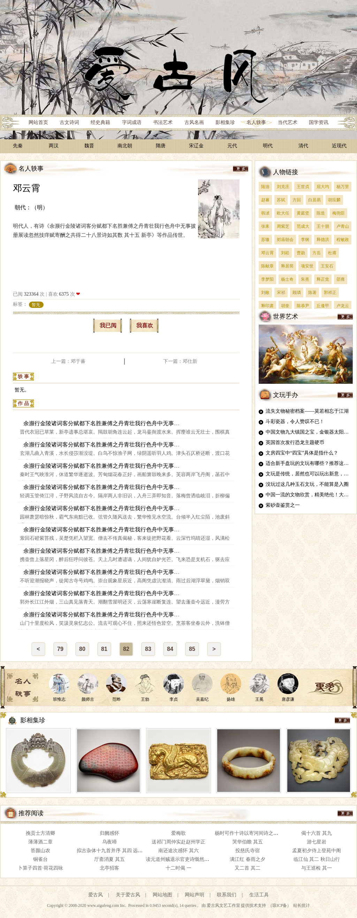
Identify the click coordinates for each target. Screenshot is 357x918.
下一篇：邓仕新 (180, 361)
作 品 (23, 403)
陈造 (321, 213)
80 (82, 649)
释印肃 (267, 305)
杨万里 (342, 186)
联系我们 (226, 894)
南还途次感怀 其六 (178, 850)
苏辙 (265, 239)
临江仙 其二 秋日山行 (317, 859)
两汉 (54, 145)
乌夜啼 (109, 842)
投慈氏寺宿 (247, 850)
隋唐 (161, 145)
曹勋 (301, 252)
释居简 (287, 266)
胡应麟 (334, 199)
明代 (268, 145)
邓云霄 (26, 188)
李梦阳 (267, 279)
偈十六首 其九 (316, 833)
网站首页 (38, 122)
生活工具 (259, 894)
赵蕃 (265, 199)
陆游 (265, 186)
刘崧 (285, 252)
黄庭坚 (303, 213)
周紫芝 (283, 226)
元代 (232, 145)
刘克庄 (283, 186)
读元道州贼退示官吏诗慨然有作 (180, 859)
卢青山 (342, 226)
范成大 (303, 226)
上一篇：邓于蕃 (68, 361)
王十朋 (323, 226)
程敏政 (342, 239)
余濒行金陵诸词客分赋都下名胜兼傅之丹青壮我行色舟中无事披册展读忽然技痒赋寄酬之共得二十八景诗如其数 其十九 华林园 (178, 508)
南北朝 (124, 145)
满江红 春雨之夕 (247, 859)
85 (192, 649)
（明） (39, 207)
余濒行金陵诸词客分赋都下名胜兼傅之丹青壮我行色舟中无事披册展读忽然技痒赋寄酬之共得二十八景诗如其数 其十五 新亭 (175, 423)
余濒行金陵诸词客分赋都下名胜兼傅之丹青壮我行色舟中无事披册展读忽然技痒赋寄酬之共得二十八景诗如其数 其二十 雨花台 (178, 529)
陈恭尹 (303, 305)
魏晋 (89, 145)
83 (148, 649)
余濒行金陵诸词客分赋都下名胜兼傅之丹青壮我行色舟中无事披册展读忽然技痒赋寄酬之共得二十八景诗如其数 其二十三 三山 (178, 593)
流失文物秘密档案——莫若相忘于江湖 (307, 411)
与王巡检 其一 (316, 868)
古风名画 (194, 122)
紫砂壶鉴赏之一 (283, 505)
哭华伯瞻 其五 (247, 842)
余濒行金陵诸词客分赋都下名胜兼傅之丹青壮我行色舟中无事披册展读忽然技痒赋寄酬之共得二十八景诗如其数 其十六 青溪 (175, 445)
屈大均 (323, 186)
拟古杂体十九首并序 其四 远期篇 (112, 850)
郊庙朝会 (285, 239)
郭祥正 (330, 292)
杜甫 (332, 252)
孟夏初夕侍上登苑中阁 (316, 850)
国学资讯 (318, 122)
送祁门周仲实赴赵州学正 (178, 842)
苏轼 (281, 199)
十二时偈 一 (178, 868)
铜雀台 (40, 859)
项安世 (307, 266)
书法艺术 (163, 122)
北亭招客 (109, 868)
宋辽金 (196, 145)
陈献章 (267, 266)
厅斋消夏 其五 (109, 859)
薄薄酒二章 (40, 842)
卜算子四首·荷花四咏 (40, 868)
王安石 (327, 266)
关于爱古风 (128, 894)
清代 (303, 145)
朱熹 (305, 279)
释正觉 (323, 279)
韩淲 (265, 213)
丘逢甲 (323, 305)
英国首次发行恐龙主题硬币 (295, 442)
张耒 (265, 226)
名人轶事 (256, 122)
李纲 (305, 239)
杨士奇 (287, 279)
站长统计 (301, 905)
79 (60, 649)
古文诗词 (69, 122)
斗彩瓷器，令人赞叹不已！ (295, 421)
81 (104, 649)
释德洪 (323, 239)
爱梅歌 (178, 833)
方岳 (316, 252)
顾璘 (297, 292)
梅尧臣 (338, 213)
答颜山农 (40, 850)
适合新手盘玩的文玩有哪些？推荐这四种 (310, 463)
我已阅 (108, 325)
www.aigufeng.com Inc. (107, 905)
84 (170, 649)
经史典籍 (100, 122)
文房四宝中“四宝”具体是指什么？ (302, 453)
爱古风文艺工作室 (224, 905)
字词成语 (132, 122)
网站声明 (194, 894)
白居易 (314, 199)
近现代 (339, 145)
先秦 (18, 145)
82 (126, 649)
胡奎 (285, 305)
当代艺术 (287, 122)
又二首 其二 (247, 868)
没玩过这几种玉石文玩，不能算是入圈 (307, 484)
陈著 (312, 292)
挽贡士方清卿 (40, 833)
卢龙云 (342, 305)
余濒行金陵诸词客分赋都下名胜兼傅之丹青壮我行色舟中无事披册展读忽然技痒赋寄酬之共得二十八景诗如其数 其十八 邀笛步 (178, 487)
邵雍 (340, 279)
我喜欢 (144, 325)
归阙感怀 (109, 833)
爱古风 (95, 894)
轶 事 (23, 376)
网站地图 (162, 894)
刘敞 (265, 292)
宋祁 (281, 292)
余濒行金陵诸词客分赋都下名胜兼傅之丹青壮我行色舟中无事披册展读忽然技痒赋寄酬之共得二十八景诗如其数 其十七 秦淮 (175, 466)
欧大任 (283, 213)
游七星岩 (316, 842)
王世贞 (303, 186)
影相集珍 (225, 122)
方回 (297, 199)
